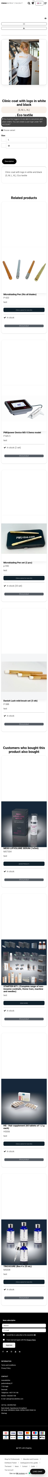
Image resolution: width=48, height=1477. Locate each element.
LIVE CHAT (37, 1471)
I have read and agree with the (21, 1340)
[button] (24, 23)
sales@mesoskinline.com (14, 1399)
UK (39, 3)
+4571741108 (13, 1393)
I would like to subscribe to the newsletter (22, 1334)
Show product (24, 326)
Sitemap (4, 1413)
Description (9, 161)
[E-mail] (24, 1330)
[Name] (24, 1325)
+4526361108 (11, 1396)
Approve (9, 1345)
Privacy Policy (31, 1340)
